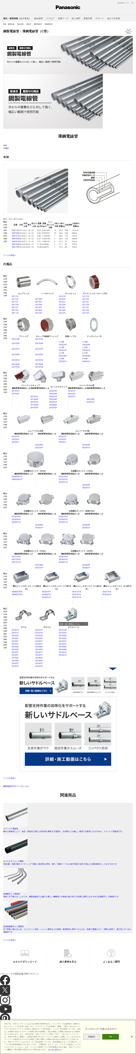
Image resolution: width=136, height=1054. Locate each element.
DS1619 (15, 630)
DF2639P (39, 525)
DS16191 (39, 630)
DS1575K (39, 367)
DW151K (15, 241)
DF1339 (38, 304)
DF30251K (46, 594)
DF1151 (15, 307)
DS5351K (86, 361)
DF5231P (63, 350)
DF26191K (16, 516)
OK (110, 1037)
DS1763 (85, 310)
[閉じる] (132, 1037)
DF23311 (15, 442)
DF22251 (72, 393)
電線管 (28, 24)
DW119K (15, 230)
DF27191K (16, 556)
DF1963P (34, 404)
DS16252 (63, 635)
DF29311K (63, 522)
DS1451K (16, 360)
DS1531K (39, 349)
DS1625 (15, 635)
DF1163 (15, 310)
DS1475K (16, 367)
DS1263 (62, 310)
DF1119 (15, 296)
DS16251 (39, 635)
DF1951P (34, 402)
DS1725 (85, 299)
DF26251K (16, 519)
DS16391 (39, 646)
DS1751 (85, 307)
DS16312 (63, 641)
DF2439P (86, 445)
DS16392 (63, 646)
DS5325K (86, 344)
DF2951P (86, 527)
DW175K (15, 247)
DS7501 (17, 591)
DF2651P (39, 527)
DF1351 (38, 307)
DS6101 (17, 476)
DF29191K (63, 516)
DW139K (15, 238)
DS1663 (15, 657)
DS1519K (39, 339)
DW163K (15, 244)
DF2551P (86, 487)
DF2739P (39, 565)
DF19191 (15, 391)
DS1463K (16, 364)
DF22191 (72, 391)
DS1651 (15, 652)
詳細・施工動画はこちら (69, 624)
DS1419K (16, 339)
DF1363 (38, 310)
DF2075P (53, 407)
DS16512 (63, 652)
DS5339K (86, 355)
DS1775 (85, 313)
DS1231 (62, 302)
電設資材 (20, 24)
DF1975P (34, 407)
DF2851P (86, 567)
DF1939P (34, 399)
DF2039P (53, 399)
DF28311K (63, 562)
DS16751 (39, 663)
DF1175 (15, 313)
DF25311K (63, 482)
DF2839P (86, 565)
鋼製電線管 (38, 24)
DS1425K (16, 343)
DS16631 (39, 657)
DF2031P (53, 396)
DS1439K (16, 354)
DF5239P (63, 355)
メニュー (128, 31)
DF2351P (39, 447)
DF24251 (62, 439)
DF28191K (63, 556)
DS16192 (63, 630)
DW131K (15, 236)
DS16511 (39, 652)
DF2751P (39, 567)
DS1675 (15, 663)
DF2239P (90, 399)
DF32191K (107, 591)
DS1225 (62, 299)
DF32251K (107, 594)
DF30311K (46, 597)
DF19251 (15, 393)
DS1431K (16, 349)
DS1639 (15, 646)
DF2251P (90, 402)
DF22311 (72, 396)
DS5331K (86, 350)
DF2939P (86, 525)
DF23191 (15, 436)
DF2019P (53, 391)
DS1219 (62, 296)
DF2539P (86, 485)
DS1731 (85, 302)
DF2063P (53, 404)
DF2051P (53, 402)
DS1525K (39, 343)
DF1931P (34, 396)
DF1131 (15, 302)
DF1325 (38, 299)
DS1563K (39, 364)
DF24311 (62, 442)
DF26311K (16, 522)
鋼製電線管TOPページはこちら (16, 786)
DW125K (15, 233)
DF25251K (63, 479)
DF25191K (63, 476)
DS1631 (15, 641)
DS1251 (62, 307)
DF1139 (15, 304)
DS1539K (39, 354)
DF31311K (76, 597)
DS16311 (39, 641)
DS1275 (62, 313)
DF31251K (76, 594)
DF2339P (39, 445)
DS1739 (85, 304)
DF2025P (53, 393)
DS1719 (85, 296)
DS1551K (39, 360)
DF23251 (15, 439)
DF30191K (46, 591)
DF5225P (63, 344)
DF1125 (15, 299)
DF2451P (86, 447)
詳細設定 (91, 1037)
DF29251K (63, 519)
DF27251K (16, 559)
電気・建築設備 (8, 24)
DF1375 (38, 313)
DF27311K (16, 562)
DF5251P (63, 361)
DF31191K (76, 591)
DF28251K (63, 559)
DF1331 (38, 302)
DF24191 (62, 436)
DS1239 (62, 304)
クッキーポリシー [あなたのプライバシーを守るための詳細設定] (55, 1050)
